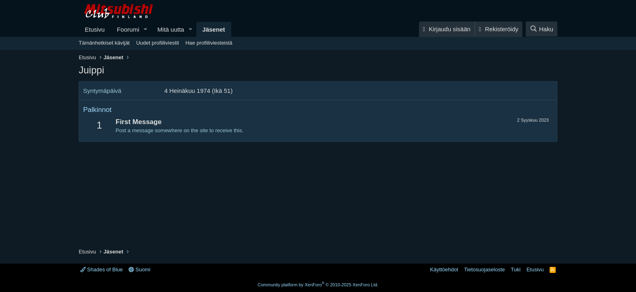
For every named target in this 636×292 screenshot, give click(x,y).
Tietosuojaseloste (484, 269)
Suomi (139, 269)
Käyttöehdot (444, 269)
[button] (145, 29)
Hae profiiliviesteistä (208, 43)
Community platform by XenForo (318, 284)
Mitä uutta (170, 29)
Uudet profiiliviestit (157, 43)
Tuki (515, 269)
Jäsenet (213, 29)
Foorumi (128, 29)
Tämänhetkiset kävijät (104, 43)
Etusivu (95, 29)
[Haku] (541, 28)
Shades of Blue (101, 269)
